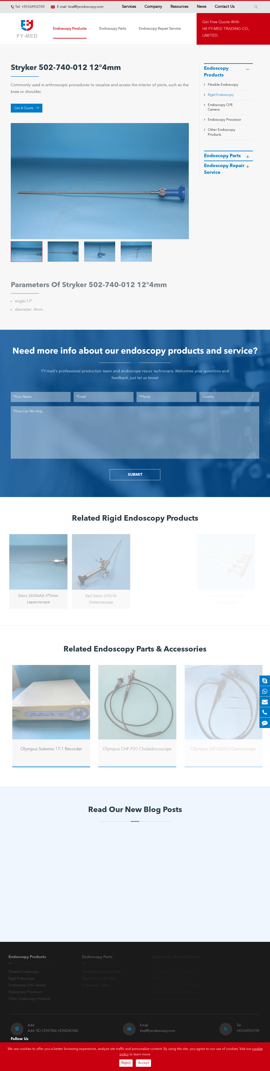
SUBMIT (135, 475)
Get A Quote (26, 108)
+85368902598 (33, 7)
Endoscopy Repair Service (160, 29)
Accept (143, 1063)
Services (129, 7)
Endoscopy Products (69, 29)
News (201, 7)
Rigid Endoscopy (221, 95)
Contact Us (225, 7)
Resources (179, 7)
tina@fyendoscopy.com (85, 7)
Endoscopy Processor (224, 120)
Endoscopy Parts (112, 29)
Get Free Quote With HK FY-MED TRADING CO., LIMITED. (225, 29)
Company (153, 7)
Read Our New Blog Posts (135, 810)
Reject (126, 1063)
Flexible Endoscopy (223, 85)
